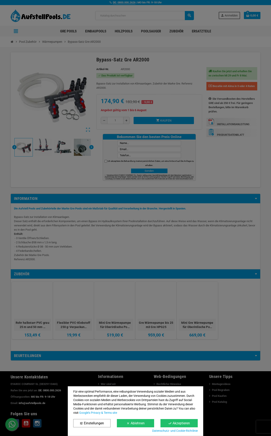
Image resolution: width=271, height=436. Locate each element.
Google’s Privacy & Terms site (98, 412)
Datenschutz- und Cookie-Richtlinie (175, 430)
